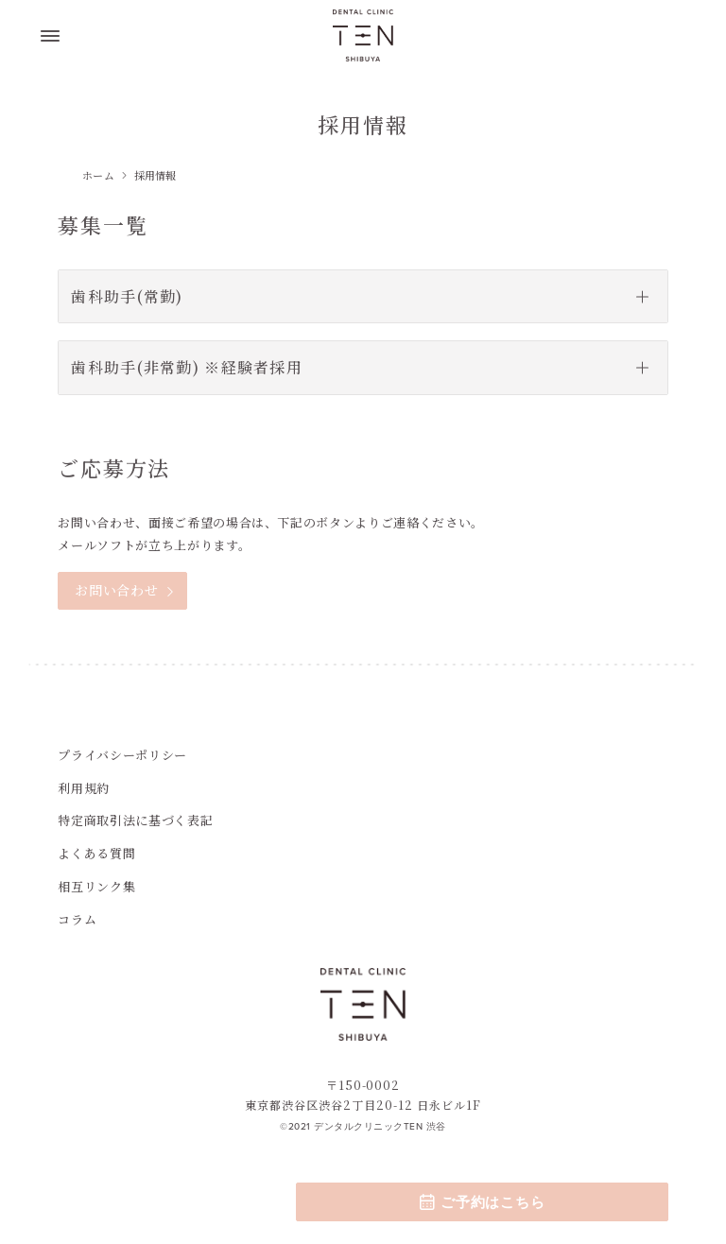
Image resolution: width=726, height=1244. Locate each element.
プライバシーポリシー (122, 755)
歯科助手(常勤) (126, 296)
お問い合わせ (116, 589)
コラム (77, 919)
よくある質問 (96, 853)
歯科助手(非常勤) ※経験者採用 (186, 367)
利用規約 (84, 788)
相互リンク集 (96, 886)
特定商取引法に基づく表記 (135, 820)
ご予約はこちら (481, 1202)
